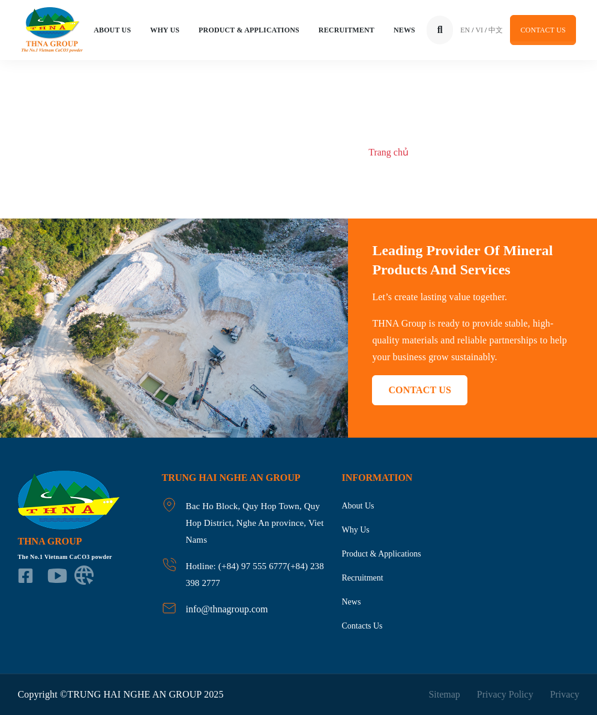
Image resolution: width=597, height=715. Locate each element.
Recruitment (346, 30)
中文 (495, 30)
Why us (164, 30)
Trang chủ (388, 152)
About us (358, 505)
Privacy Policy (505, 694)
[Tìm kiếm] (440, 30)
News (404, 30)
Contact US (542, 30)
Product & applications (249, 30)
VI (479, 30)
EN (465, 30)
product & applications (381, 553)
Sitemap (444, 694)
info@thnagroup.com (227, 609)
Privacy (565, 694)
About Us (112, 30)
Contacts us (362, 625)
